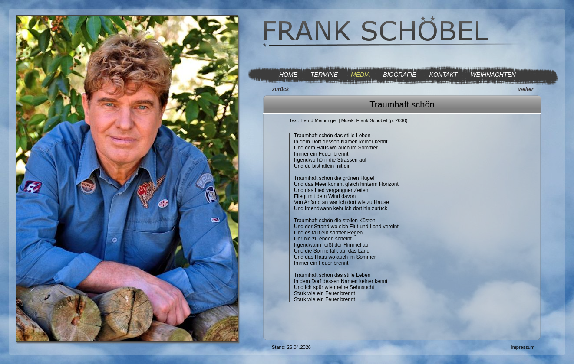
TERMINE (324, 74)
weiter (526, 89)
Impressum (522, 347)
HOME (288, 74)
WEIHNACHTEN (493, 74)
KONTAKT (443, 74)
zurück (280, 89)
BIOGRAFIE (399, 74)
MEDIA (360, 74)
